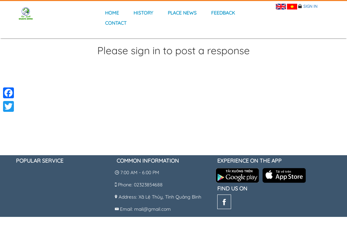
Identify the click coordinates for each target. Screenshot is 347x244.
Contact (115, 23)
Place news (182, 13)
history (143, 13)
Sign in (310, 6)
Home (112, 13)
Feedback (223, 13)
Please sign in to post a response (173, 51)
